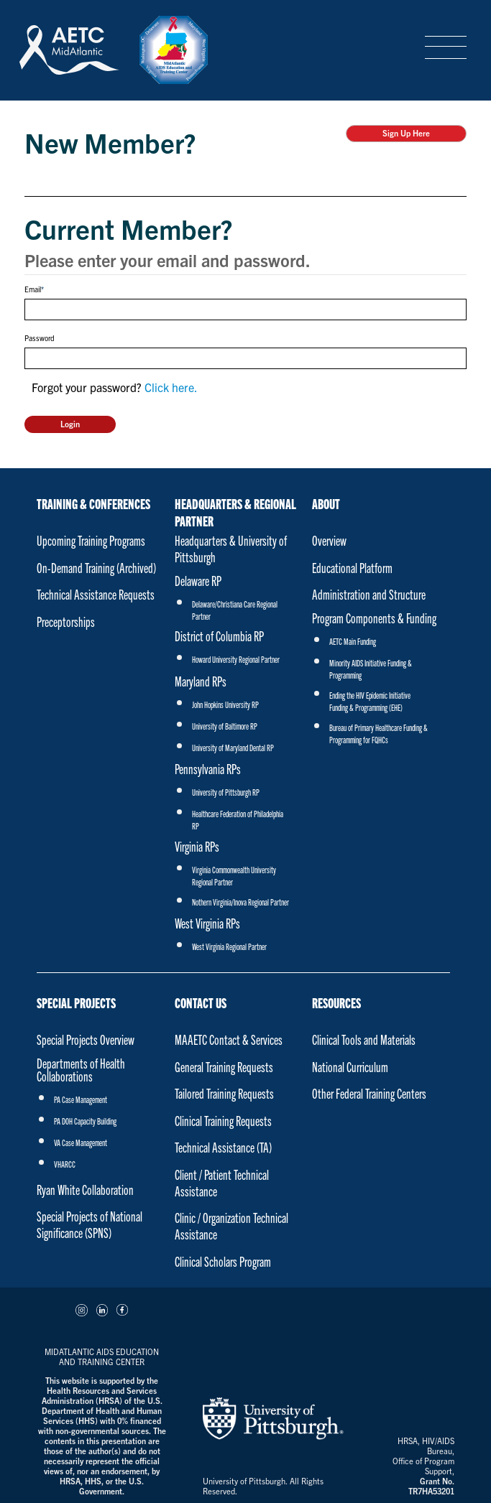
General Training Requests (224, 1066)
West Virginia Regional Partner (229, 946)
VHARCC (64, 1163)
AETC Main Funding (352, 641)
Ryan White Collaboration (85, 1189)
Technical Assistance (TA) (223, 1147)
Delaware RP (198, 580)
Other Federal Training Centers (369, 1093)
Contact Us (200, 1002)
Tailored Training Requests (224, 1093)
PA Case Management (80, 1099)
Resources (336, 1002)
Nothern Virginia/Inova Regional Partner (240, 901)
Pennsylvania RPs (208, 768)
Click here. (171, 387)
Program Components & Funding (374, 618)
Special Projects (76, 1002)
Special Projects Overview (85, 1039)
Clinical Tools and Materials (364, 1039)
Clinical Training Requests (223, 1120)
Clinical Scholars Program (223, 1261)
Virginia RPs (197, 846)
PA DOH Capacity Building (85, 1120)
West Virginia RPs (207, 923)
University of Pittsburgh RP (226, 791)
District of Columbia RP (219, 636)
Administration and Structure (369, 594)
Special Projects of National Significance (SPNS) (89, 1224)
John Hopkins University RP (225, 704)
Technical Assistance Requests (96, 594)
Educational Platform (352, 567)
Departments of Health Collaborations (81, 1070)
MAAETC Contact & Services (229, 1039)
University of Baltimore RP (224, 725)
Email (32, 289)
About (326, 503)
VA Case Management (80, 1142)
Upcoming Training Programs (91, 540)
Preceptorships (66, 621)
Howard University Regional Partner (236, 658)
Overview (329, 540)
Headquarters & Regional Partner (235, 509)
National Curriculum (350, 1066)
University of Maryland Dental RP (233, 747)
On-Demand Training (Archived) (96, 567)
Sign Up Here (406, 133)
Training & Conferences (93, 503)
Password (39, 338)
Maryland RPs (200, 681)
